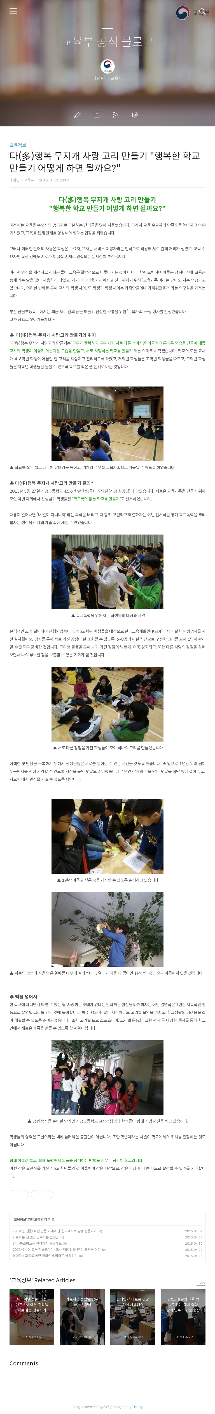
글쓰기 (78, 115)
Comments (24, 1363)
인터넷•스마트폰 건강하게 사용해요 (37, 1243)
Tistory (137, 1407)
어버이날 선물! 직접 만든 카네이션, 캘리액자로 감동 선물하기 (55, 1231)
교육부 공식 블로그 (107, 42)
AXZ (106, 1407)
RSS (116, 115)
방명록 (97, 115)
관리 (135, 115)
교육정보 (18, 145)
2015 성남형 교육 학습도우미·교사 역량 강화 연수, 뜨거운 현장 (57, 1249)
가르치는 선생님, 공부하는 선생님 (36, 1237)
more (201, 1282)
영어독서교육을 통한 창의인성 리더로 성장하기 (45, 1256)
